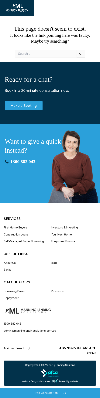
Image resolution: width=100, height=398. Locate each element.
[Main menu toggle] (37, 10)
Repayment (11, 298)
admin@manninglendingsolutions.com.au (30, 330)
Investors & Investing (64, 227)
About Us (10, 263)
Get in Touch (17, 348)
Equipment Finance (63, 241)
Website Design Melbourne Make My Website (50, 381)
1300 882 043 (22, 161)
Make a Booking (24, 106)
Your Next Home (61, 234)
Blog (54, 263)
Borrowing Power (15, 291)
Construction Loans (16, 234)
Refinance (57, 291)
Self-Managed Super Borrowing (24, 241)
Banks (7, 269)
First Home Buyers (15, 227)
